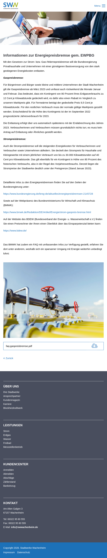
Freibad (7, 443)
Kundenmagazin (11, 400)
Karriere (7, 404)
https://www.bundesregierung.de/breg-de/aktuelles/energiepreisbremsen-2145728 (48, 193)
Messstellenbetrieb (12, 447)
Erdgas (7, 435)
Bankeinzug (9, 485)
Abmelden (8, 474)
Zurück (9, 358)
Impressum (9, 552)
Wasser (7, 439)
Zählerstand (9, 482)
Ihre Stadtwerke (11, 392)
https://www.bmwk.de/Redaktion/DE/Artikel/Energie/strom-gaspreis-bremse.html (47, 212)
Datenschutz (23, 552)
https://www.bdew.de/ (15, 230)
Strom (6, 431)
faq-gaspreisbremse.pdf (25, 346)
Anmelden (8, 470)
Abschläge (8, 478)
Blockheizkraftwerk (12, 408)
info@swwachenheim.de (24, 527)
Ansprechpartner (11, 396)
